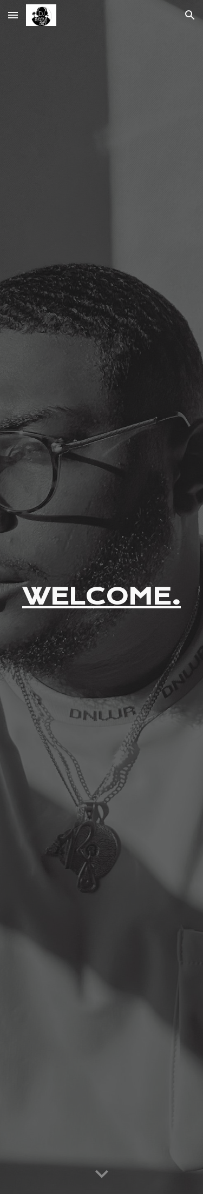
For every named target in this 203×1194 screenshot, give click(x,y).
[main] (101, 597)
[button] (13, 15)
